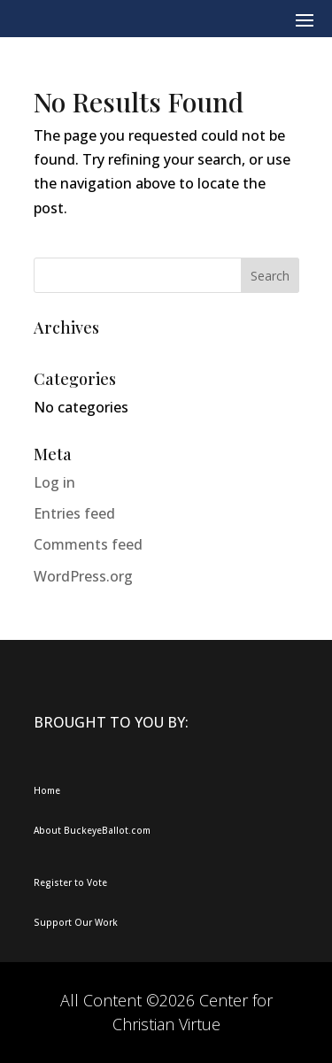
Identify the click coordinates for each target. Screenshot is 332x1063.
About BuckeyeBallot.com (92, 830)
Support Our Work (76, 922)
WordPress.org (83, 576)
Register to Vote (70, 882)
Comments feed (88, 544)
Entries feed (74, 513)
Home (47, 790)
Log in (54, 482)
